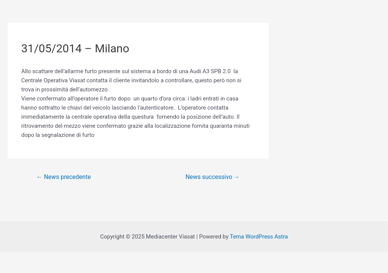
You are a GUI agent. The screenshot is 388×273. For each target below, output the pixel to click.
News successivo (212, 176)
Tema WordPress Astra (259, 236)
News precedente (63, 176)
